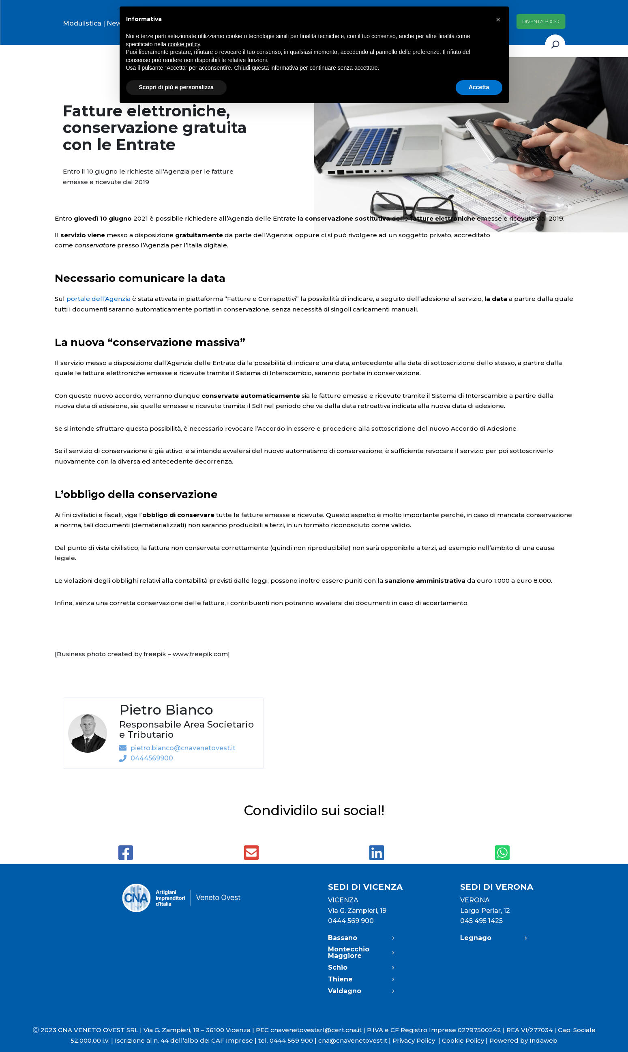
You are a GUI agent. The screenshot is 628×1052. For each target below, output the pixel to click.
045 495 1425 (481, 921)
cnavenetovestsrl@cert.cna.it (316, 1030)
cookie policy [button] (184, 44)
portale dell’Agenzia (98, 299)
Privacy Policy (417, 1040)
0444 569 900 (351, 921)
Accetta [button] (479, 87)
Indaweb (543, 1040)
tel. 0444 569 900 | (288, 1040)
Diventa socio (540, 21)
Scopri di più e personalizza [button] (176, 87)
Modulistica (82, 23)
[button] (498, 19)
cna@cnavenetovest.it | (355, 1040)
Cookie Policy (463, 1040)
